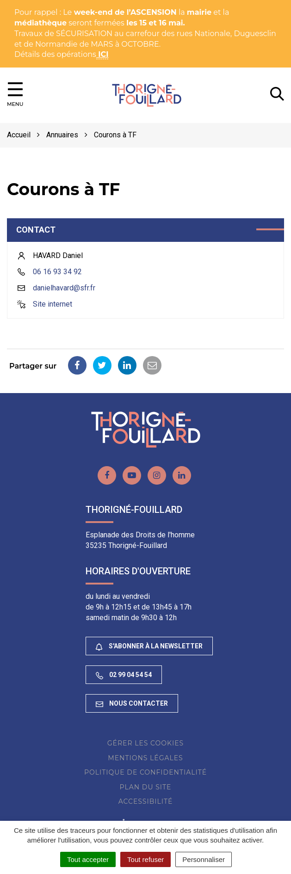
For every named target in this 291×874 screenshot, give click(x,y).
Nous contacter (132, 703)
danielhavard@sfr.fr (64, 287)
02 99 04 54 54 (124, 675)
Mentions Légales (145, 758)
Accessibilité (145, 801)
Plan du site (146, 787)
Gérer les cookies (145, 743)
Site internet (52, 304)
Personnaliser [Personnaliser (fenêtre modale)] (203, 859)
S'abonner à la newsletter (149, 646)
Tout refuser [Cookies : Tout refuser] (145, 859)
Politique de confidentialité (145, 772)
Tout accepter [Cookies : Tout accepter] (88, 859)
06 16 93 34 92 (57, 271)
